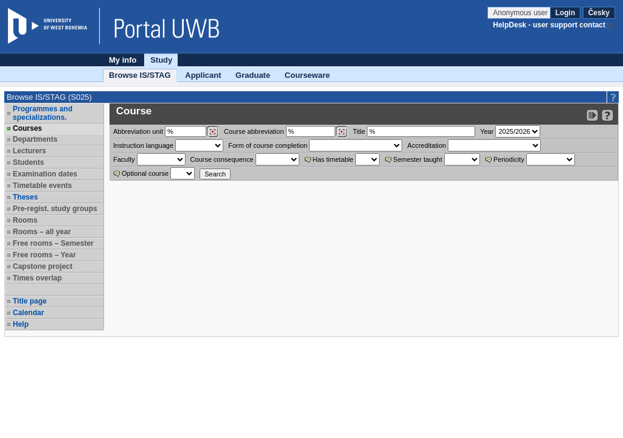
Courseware (307, 75)
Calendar (28, 312)
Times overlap (37, 278)
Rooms (25, 220)
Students (28, 162)
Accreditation (427, 145)
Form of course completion (267, 145)
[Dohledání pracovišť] (212, 132)
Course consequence (222, 159)
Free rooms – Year (44, 255)
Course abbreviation (254, 131)
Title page (30, 301)
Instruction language (143, 145)
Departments (35, 139)
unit (138, 131)
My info (123, 59)
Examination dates (45, 174)
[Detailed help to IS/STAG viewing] (607, 115)
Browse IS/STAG (140, 75)
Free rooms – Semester (53, 243)
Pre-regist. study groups (55, 208)
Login (565, 13)
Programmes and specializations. (42, 113)
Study (161, 59)
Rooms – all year (42, 232)
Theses (25, 197)
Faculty (123, 159)
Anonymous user (521, 13)
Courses (27, 128)
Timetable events (42, 185)
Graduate (252, 75)
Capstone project (42, 266)
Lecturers (29, 151)
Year (486, 131)
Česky (599, 13)
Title (359, 131)
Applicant (203, 75)
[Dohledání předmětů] (341, 132)
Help (21, 324)
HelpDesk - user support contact (549, 25)
